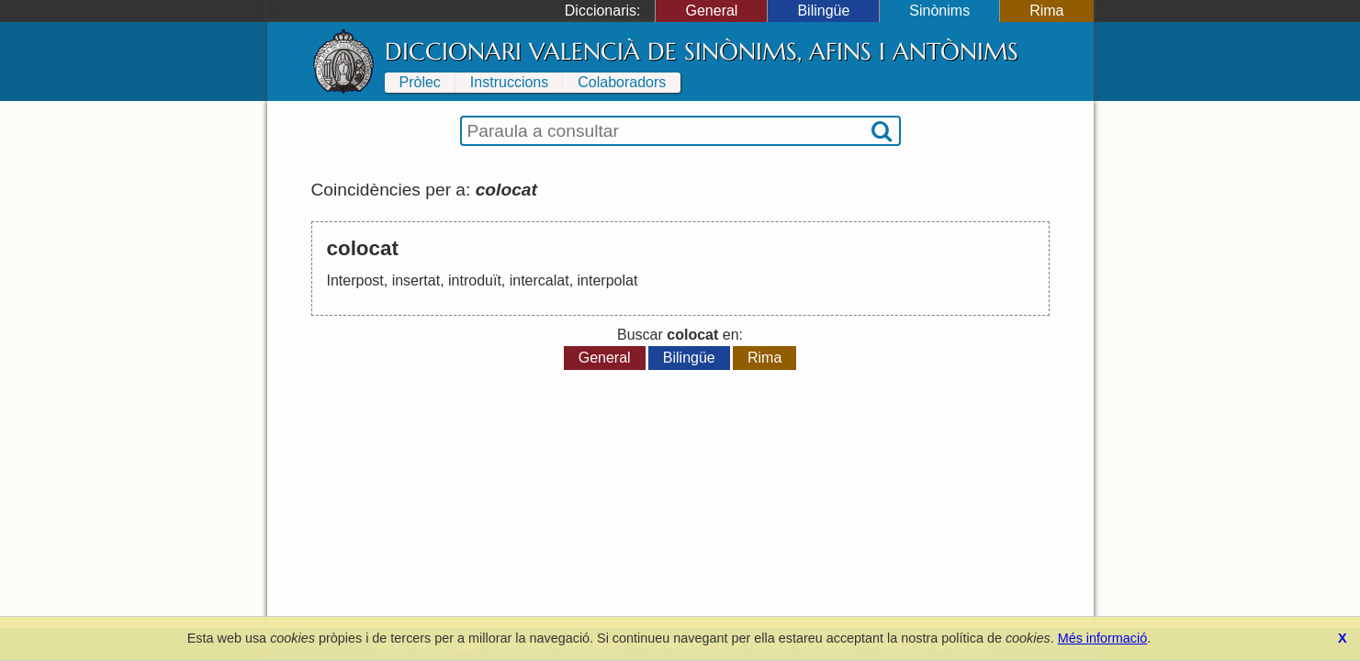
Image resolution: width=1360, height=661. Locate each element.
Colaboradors (622, 82)
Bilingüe (823, 10)
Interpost (355, 280)
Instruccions (509, 82)
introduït (474, 280)
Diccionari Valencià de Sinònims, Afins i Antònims (701, 51)
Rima (1046, 10)
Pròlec (420, 82)
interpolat (608, 280)
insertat (416, 280)
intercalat (539, 280)
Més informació (1103, 638)
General (711, 10)
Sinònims (939, 10)
